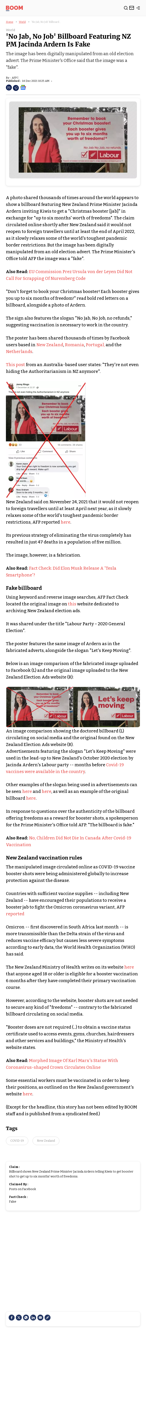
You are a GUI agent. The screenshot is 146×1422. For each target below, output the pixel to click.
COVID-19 (17, 1141)
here (65, 522)
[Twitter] (19, 1317)
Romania (74, 344)
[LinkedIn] (33, 1317)
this (72, 603)
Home (9, 22)
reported (15, 913)
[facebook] (11, 1317)
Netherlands (19, 351)
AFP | (15, 77)
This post (15, 364)
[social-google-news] (23, 87)
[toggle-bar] (138, 8)
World (22, 22)
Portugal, (95, 344)
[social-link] (47, 1317)
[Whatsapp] (26, 1317)
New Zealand (49, 344)
